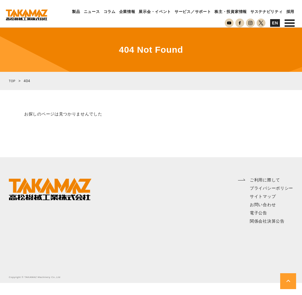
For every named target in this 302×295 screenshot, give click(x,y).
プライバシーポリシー (271, 200)
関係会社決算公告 (267, 233)
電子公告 (258, 225)
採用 (290, 12)
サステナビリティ (266, 12)
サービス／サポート (193, 12)
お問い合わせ (263, 217)
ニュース (92, 12)
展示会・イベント (155, 12)
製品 (76, 12)
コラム (110, 12)
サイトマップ (263, 208)
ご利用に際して (265, 192)
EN (275, 23)
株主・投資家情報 (230, 12)
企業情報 (127, 12)
